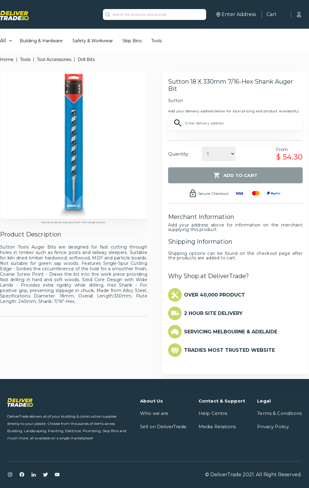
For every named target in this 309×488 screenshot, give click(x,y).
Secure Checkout (213, 193)
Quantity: (178, 154)
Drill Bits (86, 59)
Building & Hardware (41, 40)
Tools (156, 40)
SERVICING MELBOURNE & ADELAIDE (230, 332)
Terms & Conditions (279, 413)
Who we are (154, 413)
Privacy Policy (273, 426)
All (3, 40)
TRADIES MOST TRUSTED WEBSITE (229, 350)
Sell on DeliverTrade (163, 426)
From (282, 149)
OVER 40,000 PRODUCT (214, 295)
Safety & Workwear (92, 40)
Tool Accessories (54, 59)
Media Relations (217, 426)
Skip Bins (132, 40)
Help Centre (213, 413)
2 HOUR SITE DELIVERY (213, 313)
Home (7, 59)
